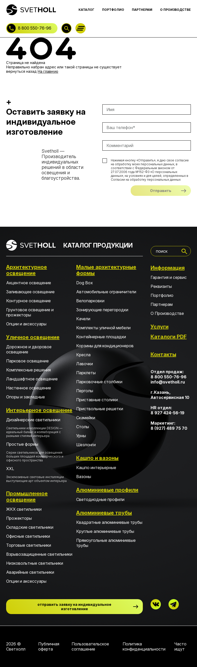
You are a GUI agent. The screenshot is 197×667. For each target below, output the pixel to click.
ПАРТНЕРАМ (142, 10)
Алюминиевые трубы (104, 513)
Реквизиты (161, 286)
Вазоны (83, 476)
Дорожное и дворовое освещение (29, 349)
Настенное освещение (28, 387)
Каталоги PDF (169, 337)
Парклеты (86, 372)
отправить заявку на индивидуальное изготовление (74, 606)
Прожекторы (19, 518)
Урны (81, 435)
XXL (39, 474)
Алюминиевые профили (107, 490)
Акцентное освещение (28, 282)
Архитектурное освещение (26, 270)
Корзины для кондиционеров (105, 345)
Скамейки (85, 417)
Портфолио (162, 295)
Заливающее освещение (30, 291)
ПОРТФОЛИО (113, 10)
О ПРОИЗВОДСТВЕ (175, 10)
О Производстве (167, 313)
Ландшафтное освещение (32, 378)
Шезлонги (86, 444)
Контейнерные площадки (101, 336)
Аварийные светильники (30, 572)
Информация (168, 268)
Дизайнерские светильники (39, 427)
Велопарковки (90, 300)
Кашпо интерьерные (96, 467)
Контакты (163, 354)
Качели (83, 318)
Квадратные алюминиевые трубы (109, 522)
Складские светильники (29, 527)
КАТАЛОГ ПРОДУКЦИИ (98, 245)
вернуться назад (21, 71)
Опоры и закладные (25, 396)
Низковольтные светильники (34, 563)
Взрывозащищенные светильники (39, 554)
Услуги (160, 327)
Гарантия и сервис (169, 277)
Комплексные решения (28, 369)
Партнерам (162, 304)
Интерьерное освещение (39, 410)
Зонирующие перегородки (102, 309)
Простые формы (39, 452)
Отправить (160, 190)
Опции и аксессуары (26, 323)
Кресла (83, 354)
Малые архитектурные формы (106, 270)
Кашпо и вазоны (97, 458)
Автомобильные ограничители (106, 291)
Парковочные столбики (99, 381)
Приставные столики (97, 399)
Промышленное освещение (27, 496)
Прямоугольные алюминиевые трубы (106, 543)
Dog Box (84, 282)
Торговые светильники (28, 545)
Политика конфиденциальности (144, 646)
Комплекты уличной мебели (103, 327)
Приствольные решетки (99, 408)
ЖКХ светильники (24, 509)
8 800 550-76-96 (34, 28)
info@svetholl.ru (168, 382)
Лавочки (84, 363)
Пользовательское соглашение (90, 646)
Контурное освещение (28, 300)
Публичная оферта (48, 646)
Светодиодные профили (100, 499)
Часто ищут (180, 646)
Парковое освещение (27, 360)
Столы (82, 426)
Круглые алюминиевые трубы (105, 531)
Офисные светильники (28, 536)
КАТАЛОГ (86, 10)
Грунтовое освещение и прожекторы (30, 312)
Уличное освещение (33, 337)
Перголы (84, 390)
